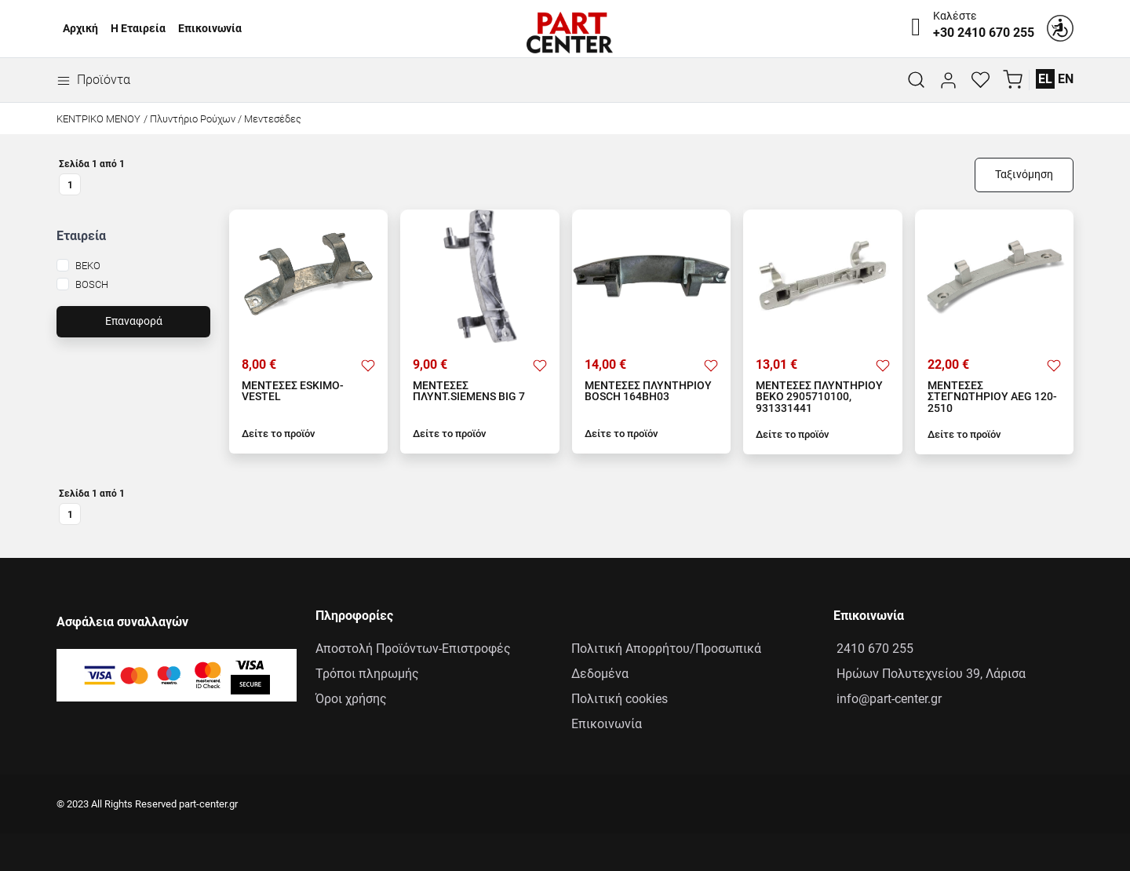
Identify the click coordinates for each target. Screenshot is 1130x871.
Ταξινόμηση (1024, 174)
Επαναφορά (133, 321)
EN (1066, 78)
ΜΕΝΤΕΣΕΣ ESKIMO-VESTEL (293, 392)
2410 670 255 (873, 648)
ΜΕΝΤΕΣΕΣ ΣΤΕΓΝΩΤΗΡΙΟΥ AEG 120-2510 (992, 397)
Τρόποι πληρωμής (367, 673)
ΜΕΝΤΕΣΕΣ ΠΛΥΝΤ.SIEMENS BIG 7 (469, 392)
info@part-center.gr (887, 698)
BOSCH (91, 284)
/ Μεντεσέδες (269, 119)
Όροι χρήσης (351, 698)
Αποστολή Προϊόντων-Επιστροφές (413, 648)
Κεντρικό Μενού (98, 119)
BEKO (87, 266)
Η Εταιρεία (138, 28)
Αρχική (80, 28)
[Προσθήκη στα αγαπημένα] (368, 364)
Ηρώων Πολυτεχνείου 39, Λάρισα (929, 673)
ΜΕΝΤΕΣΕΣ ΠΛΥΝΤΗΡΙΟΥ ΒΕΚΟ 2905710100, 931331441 (819, 397)
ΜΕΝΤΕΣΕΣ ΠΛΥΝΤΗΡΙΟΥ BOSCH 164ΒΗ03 (648, 392)
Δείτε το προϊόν (278, 433)
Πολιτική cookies (619, 698)
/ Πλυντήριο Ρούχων (189, 119)
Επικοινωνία (210, 28)
